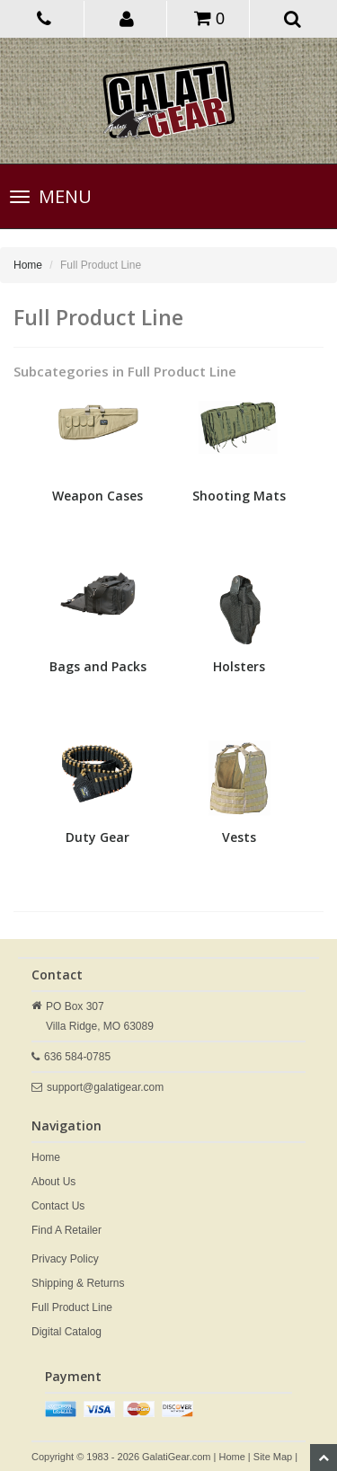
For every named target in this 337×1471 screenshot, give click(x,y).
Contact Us (57, 1206)
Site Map (272, 1456)
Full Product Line (71, 1307)
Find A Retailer (66, 1230)
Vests (239, 837)
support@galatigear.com (105, 1087)
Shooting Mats (239, 495)
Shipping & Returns (77, 1283)
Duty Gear (97, 837)
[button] (127, 18)
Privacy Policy (65, 1259)
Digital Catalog (66, 1331)
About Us (53, 1181)
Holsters (239, 666)
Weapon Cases (97, 495)
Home (27, 265)
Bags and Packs (97, 666)
